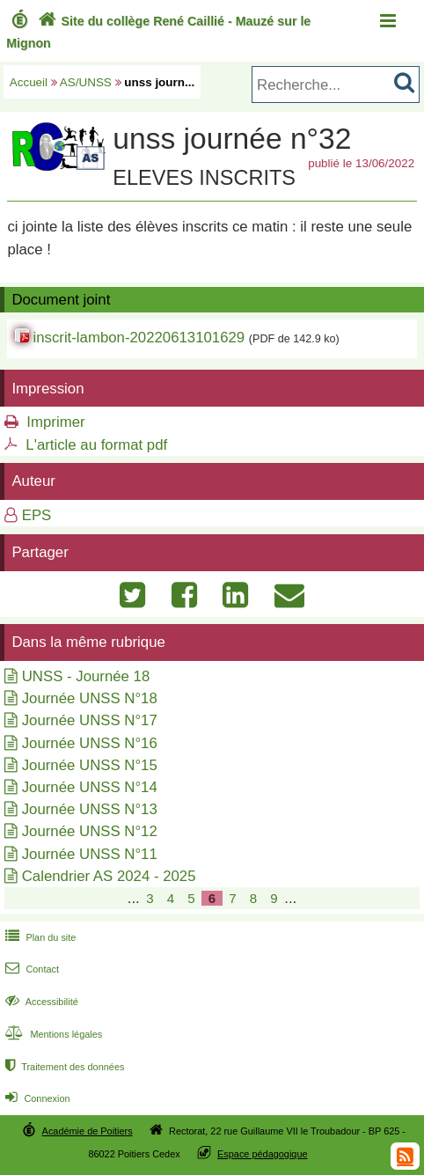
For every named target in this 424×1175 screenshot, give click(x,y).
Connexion (35, 1098)
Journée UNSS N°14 (89, 787)
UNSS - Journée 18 (86, 676)
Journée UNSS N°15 (89, 765)
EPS (37, 515)
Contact (30, 969)
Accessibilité (40, 1001)
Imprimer (55, 422)
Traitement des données (63, 1066)
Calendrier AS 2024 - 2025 (109, 876)
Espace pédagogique (262, 1154)
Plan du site (39, 937)
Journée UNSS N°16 (89, 743)
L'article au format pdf (96, 445)
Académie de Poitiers (87, 1131)
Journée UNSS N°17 (89, 720)
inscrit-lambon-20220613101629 (139, 337)
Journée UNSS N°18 (89, 698)
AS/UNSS (86, 82)
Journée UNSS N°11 (89, 854)
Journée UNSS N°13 (89, 809)
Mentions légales (52, 1034)
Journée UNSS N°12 (89, 831)
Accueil (29, 82)
